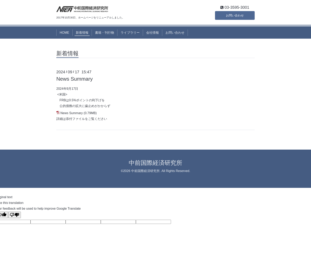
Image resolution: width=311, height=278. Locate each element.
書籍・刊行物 (104, 33)
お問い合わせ (234, 15)
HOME (64, 33)
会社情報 (152, 33)
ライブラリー (130, 33)
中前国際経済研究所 (155, 163)
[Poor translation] (14, 215)
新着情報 (82, 33)
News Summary (74, 80)
